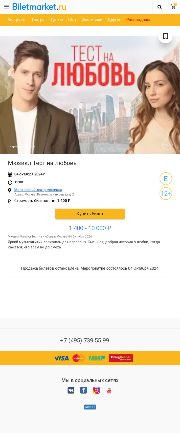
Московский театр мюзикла (38, 190)
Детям (56, 19)
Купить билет (90, 213)
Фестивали (92, 19)
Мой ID (90, 407)
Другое (114, 19)
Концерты (16, 19)
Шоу (72, 19)
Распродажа (138, 19)
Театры (38, 19)
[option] (17, 19)
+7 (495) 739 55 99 (84, 340)
